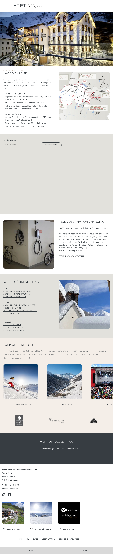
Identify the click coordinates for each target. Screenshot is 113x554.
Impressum (24, 539)
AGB (86, 539)
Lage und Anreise (16, 70)
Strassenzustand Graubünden (18, 291)
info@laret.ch (11, 489)
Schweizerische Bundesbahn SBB (19, 305)
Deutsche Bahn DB (12, 308)
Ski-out (65, 404)
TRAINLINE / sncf (11, 313)
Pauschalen (21, 404)
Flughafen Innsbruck (13, 330)
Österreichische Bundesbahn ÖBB (20, 311)
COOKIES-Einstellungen (69, 539)
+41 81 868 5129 (11, 485)
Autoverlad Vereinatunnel (16, 294)
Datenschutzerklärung (44, 539)
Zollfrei (7, 88)
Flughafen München (13, 327)
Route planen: (9, 140)
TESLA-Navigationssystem (71, 256)
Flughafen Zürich (12, 325)
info (5, 70)
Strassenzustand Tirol (14, 297)
